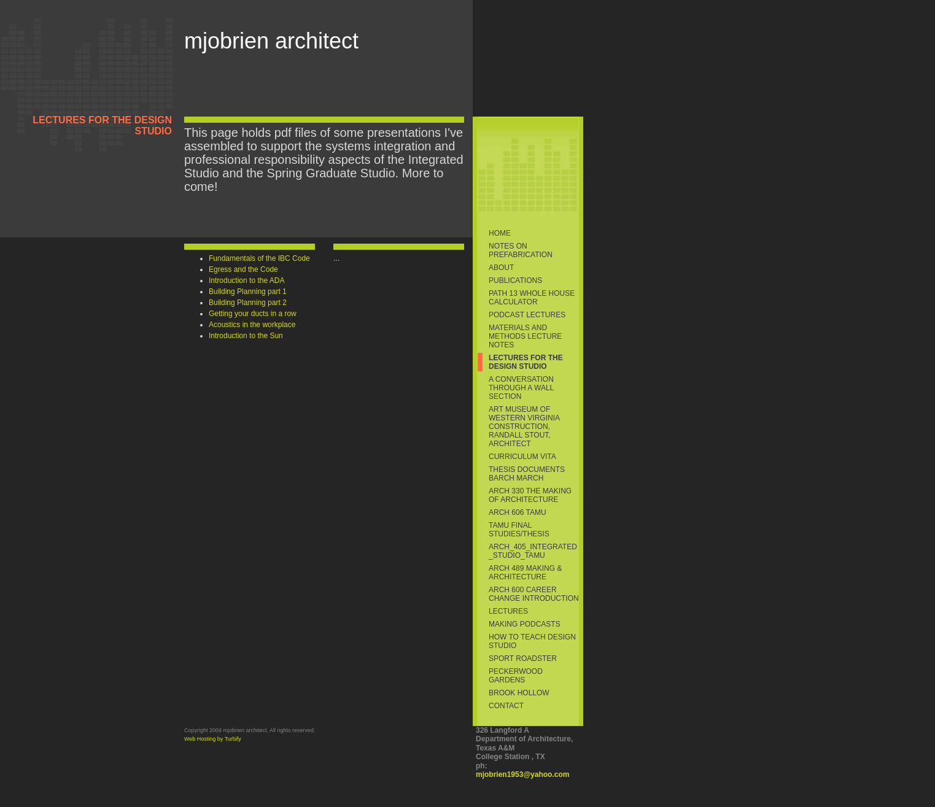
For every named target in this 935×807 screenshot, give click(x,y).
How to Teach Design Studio (532, 641)
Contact (506, 705)
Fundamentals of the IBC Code (259, 258)
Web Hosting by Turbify (212, 739)
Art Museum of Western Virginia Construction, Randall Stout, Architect (524, 426)
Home (500, 233)
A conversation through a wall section (521, 388)
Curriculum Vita (522, 456)
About (501, 267)
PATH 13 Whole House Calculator (532, 297)
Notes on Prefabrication (521, 250)
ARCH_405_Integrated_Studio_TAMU (533, 551)
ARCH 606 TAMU (517, 512)
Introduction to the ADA (246, 280)
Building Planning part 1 (248, 291)
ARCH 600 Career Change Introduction (534, 594)
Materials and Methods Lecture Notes (525, 336)
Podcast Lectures (527, 315)
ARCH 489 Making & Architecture (525, 572)
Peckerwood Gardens (516, 675)
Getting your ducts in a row (253, 313)
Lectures (508, 611)
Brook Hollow (519, 693)
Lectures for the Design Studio (526, 362)
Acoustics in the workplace (252, 324)
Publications (515, 280)
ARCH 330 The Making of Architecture (530, 495)
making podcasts (525, 624)
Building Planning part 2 (248, 302)
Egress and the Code (243, 269)
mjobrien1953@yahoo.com (522, 774)
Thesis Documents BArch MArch (527, 473)
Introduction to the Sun (246, 335)
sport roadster (523, 658)
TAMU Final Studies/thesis (519, 529)
